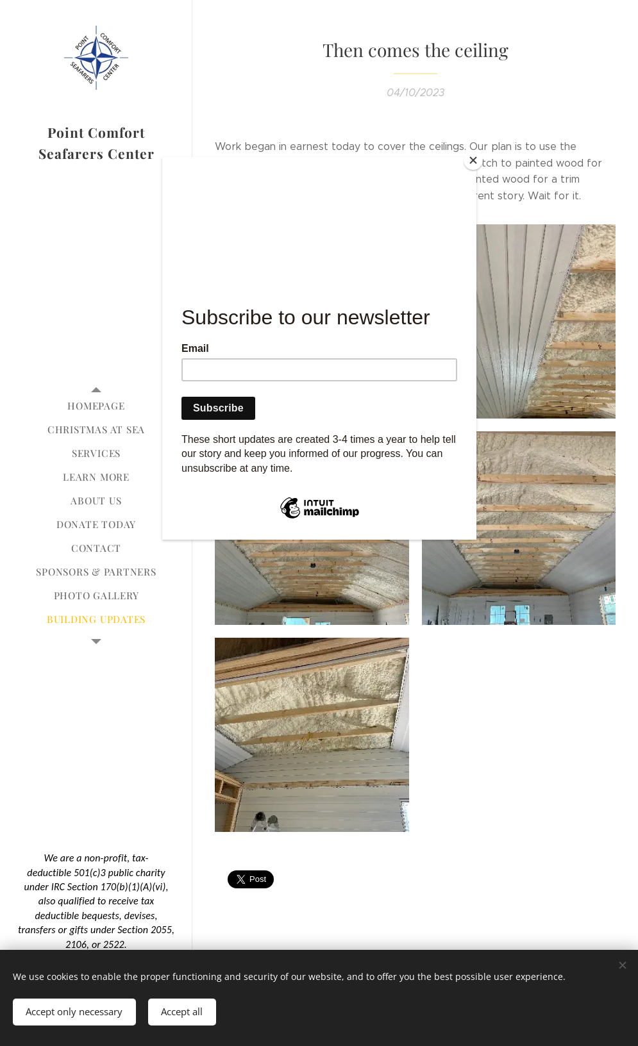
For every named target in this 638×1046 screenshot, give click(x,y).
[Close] (473, 160)
